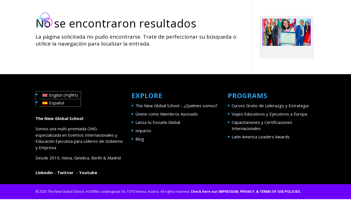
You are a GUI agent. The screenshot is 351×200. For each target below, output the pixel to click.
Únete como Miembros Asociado (166, 114)
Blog (139, 139)
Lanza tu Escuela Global (157, 122)
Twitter (65, 172)
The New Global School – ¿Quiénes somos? (176, 105)
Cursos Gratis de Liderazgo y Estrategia (270, 105)
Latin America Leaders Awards (261, 136)
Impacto (143, 130)
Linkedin (44, 172)
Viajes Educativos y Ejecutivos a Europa (269, 114)
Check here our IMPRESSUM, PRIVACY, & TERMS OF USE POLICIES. (246, 191)
